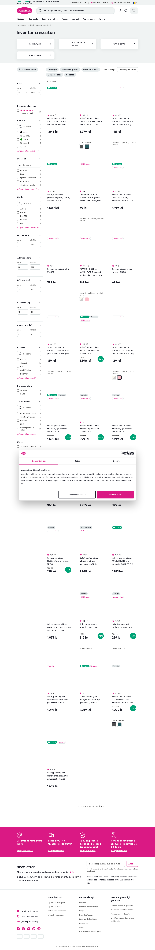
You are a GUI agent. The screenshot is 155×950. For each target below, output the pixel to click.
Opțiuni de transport (56, 902)
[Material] (30, 158)
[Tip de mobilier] (30, 401)
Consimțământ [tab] (38, 461)
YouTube (28, 928)
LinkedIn (38, 928)
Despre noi (83, 923)
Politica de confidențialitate (122, 910)
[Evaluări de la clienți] (30, 105)
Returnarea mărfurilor (57, 911)
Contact (82, 902)
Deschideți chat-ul (99, 3)
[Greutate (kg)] (30, 302)
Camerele (33, 19)
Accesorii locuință (70, 19)
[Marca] (30, 441)
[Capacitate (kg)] (30, 325)
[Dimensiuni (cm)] (30, 385)
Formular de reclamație (88, 906)
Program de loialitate (88, 919)
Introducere (21, 25)
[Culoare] (30, 120)
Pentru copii (89, 19)
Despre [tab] (116, 461)
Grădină (31, 25)
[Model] (30, 196)
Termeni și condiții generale (122, 905)
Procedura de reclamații (120, 914)
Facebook (18, 928)
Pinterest (33, 928)
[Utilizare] (30, 347)
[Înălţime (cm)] (30, 280)
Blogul (81, 911)
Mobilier (21, 19)
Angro (81, 927)
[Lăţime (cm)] (30, 235)
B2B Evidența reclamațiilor (90, 931)
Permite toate (115, 494)
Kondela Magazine (86, 915)
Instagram (23, 928)
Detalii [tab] (77, 461)
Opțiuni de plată (54, 906)
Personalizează (77, 494)
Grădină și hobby (50, 19)
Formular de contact (78, 3)
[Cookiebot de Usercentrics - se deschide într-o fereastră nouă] (122, 453)
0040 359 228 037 (120, 3)
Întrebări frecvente (56, 915)
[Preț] (30, 83)
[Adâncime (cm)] (30, 257)
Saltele (101, 19)
